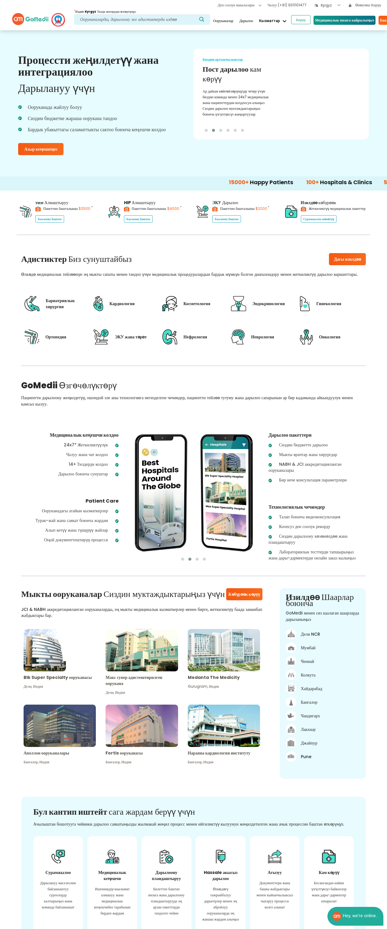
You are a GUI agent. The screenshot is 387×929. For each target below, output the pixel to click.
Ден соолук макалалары (240, 5)
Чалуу (287, 5)
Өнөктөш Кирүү (365, 5)
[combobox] (330, 6)
